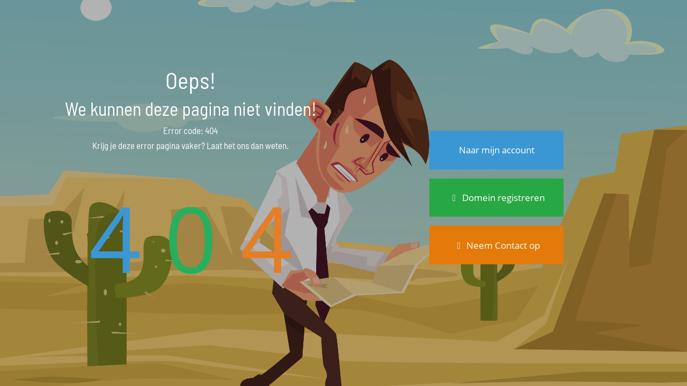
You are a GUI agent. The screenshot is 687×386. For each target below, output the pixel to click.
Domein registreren (496, 197)
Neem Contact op (496, 245)
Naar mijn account (497, 150)
